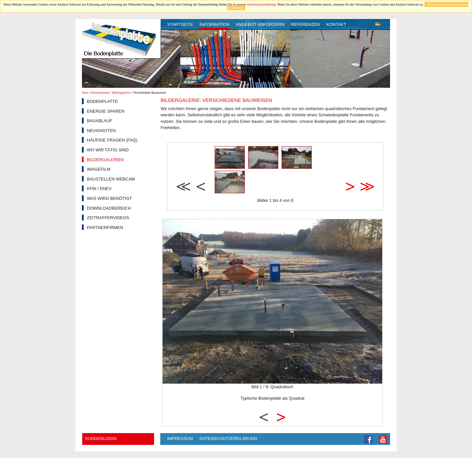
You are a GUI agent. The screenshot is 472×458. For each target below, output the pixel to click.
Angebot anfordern (260, 24)
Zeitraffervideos (108, 217)
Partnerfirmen (105, 227)
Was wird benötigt (109, 198)
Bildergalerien (121, 92)
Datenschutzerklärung (261, 4)
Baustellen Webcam (111, 179)
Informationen (100, 92)
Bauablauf (99, 120)
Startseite (180, 24)
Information (214, 24)
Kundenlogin (100, 438)
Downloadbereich (109, 208)
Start (85, 92)
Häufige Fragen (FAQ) (112, 140)
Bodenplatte (102, 101)
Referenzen (305, 24)
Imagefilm (98, 169)
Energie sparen (106, 111)
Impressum (180, 438)
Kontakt (336, 24)
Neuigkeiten (101, 130)
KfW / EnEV (99, 188)
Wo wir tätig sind (108, 149)
